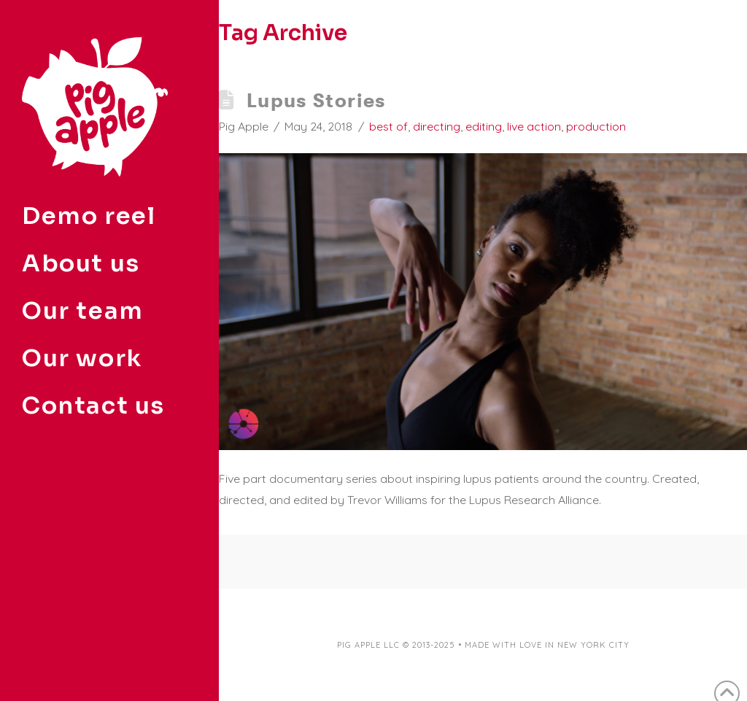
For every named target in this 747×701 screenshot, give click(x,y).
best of (388, 126)
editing (483, 126)
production (596, 126)
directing (436, 126)
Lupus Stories (316, 100)
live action (534, 126)
